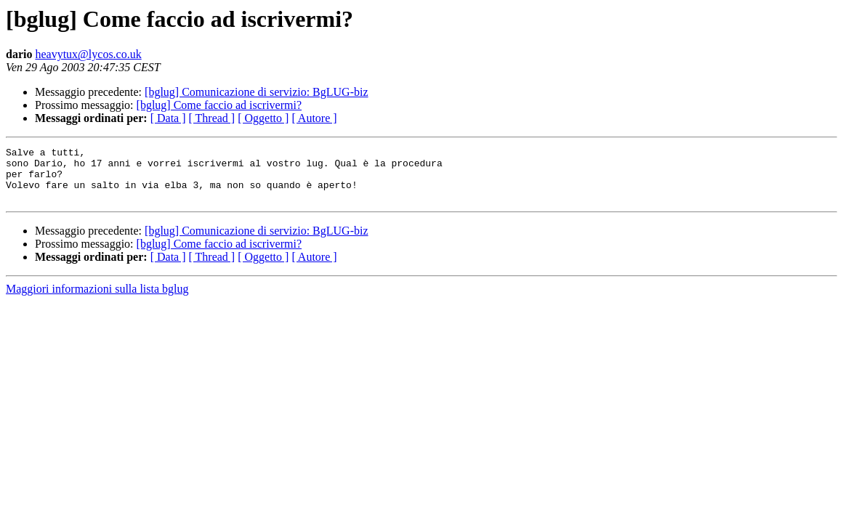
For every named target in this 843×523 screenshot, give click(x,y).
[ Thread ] (212, 118)
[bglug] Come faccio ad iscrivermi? (219, 105)
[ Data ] (168, 118)
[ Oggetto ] (263, 118)
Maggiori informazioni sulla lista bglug (97, 299)
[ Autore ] (313, 118)
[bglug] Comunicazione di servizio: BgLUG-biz (256, 92)
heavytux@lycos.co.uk (88, 54)
